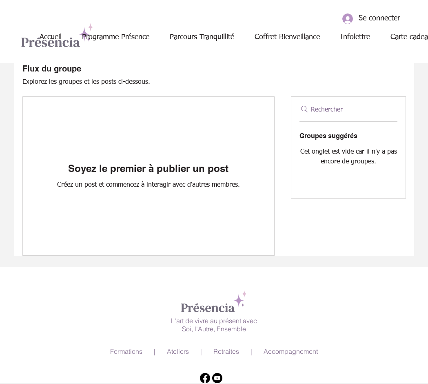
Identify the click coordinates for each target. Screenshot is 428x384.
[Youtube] (217, 378)
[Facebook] (205, 378)
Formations (126, 351)
